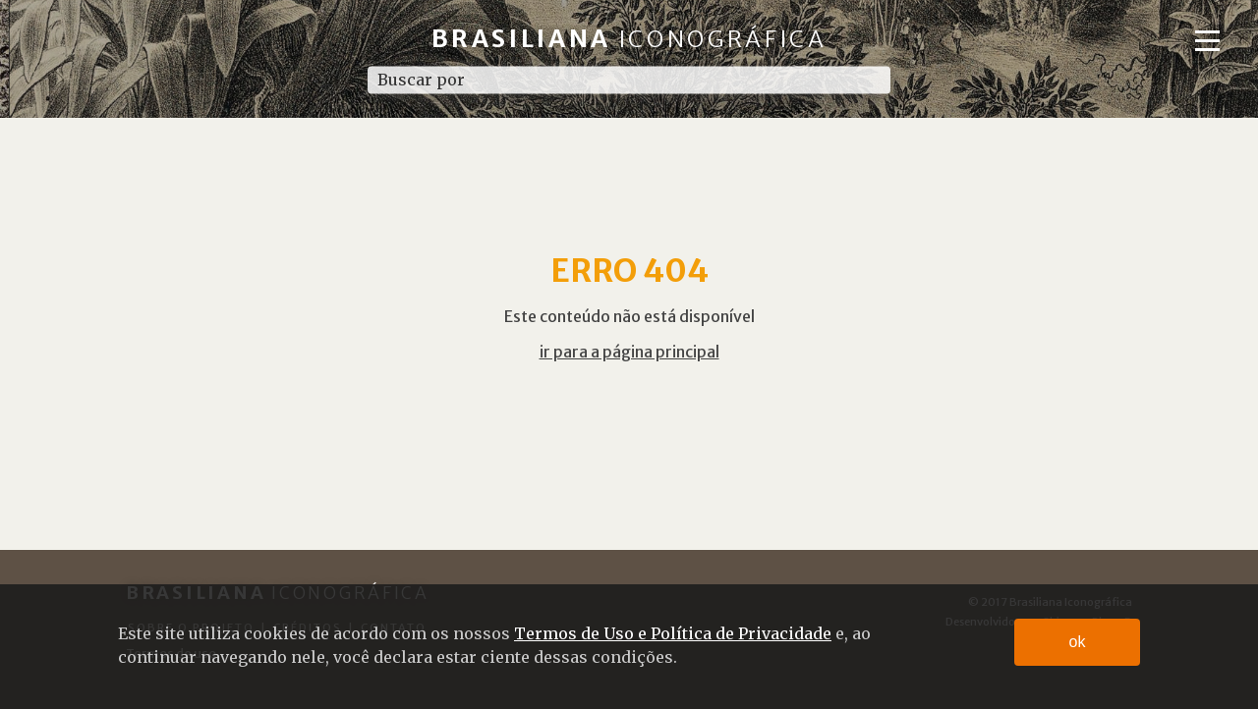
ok (1077, 641)
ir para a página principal (629, 351)
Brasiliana (629, 39)
